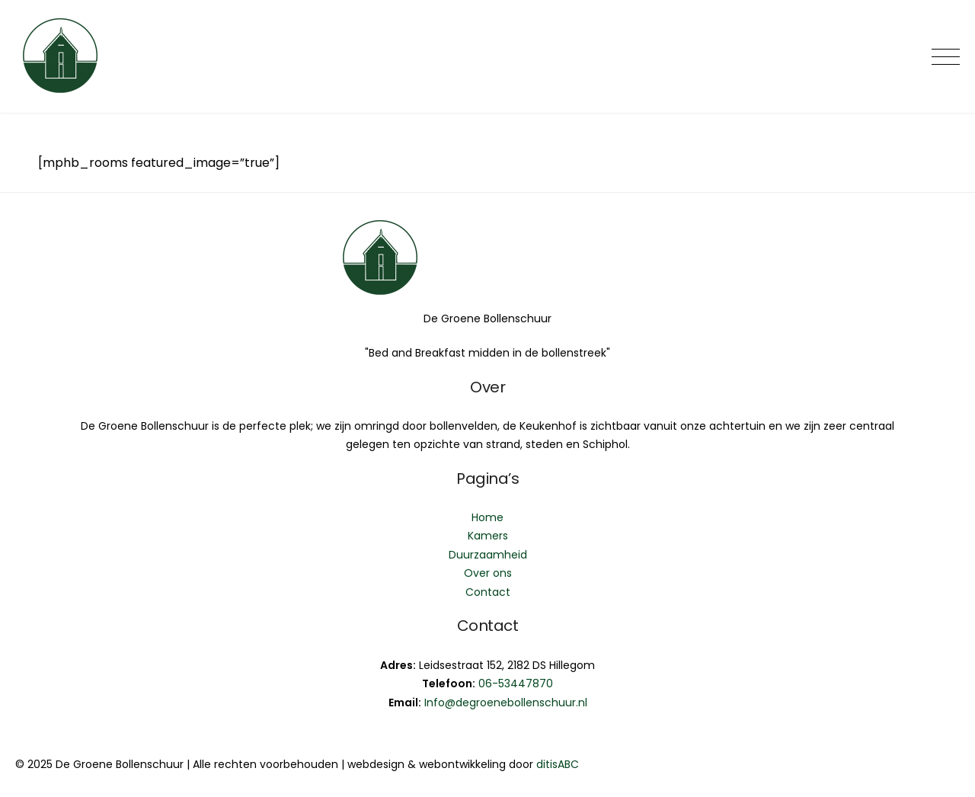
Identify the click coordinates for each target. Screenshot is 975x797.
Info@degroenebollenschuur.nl (505, 702)
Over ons (488, 573)
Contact (487, 592)
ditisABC (557, 764)
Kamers (488, 535)
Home (487, 517)
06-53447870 (515, 683)
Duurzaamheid (488, 554)
